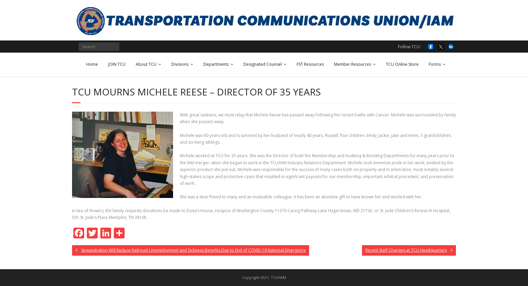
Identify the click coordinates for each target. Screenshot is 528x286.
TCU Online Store (402, 64)
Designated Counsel (262, 64)
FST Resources (310, 64)
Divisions (180, 64)
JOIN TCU (117, 64)
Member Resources (352, 64)
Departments (216, 64)
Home (92, 64)
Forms (435, 64)
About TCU (146, 64)
